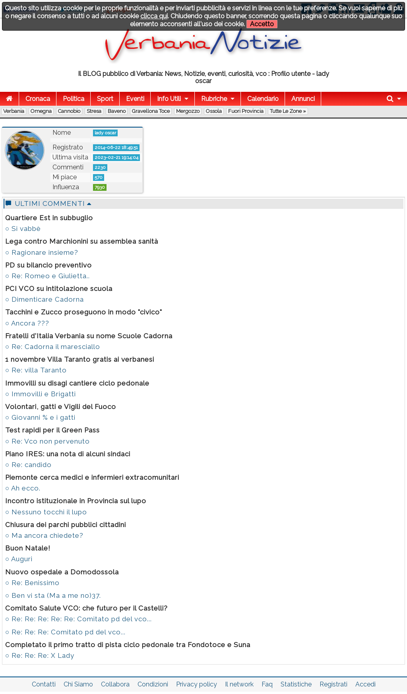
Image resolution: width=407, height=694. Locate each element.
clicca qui (154, 16)
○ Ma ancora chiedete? (44, 535)
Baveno (117, 111)
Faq (267, 684)
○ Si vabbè (23, 229)
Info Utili (169, 99)
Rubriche (214, 99)
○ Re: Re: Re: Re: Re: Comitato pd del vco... (78, 619)
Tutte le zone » (288, 111)
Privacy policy (196, 684)
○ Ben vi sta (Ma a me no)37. (53, 595)
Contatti (44, 684)
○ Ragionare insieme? (41, 252)
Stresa (94, 111)
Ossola (214, 111)
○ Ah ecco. (23, 488)
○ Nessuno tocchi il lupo (46, 512)
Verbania (13, 111)
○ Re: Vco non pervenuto (47, 441)
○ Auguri (19, 559)
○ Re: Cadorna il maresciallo (52, 347)
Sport (105, 99)
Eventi (135, 99)
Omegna (41, 111)
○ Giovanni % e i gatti (40, 417)
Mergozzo (188, 111)
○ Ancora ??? (27, 323)
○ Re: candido (28, 465)
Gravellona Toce (151, 111)
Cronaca (37, 99)
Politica (73, 99)
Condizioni (153, 684)
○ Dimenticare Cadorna (44, 299)
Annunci (303, 99)
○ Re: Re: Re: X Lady (39, 655)
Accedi (365, 684)
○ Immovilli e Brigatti (40, 394)
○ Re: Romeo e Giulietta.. (47, 276)
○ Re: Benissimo (32, 583)
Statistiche (296, 684)
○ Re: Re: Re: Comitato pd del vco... (65, 632)
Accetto (262, 24)
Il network (239, 684)
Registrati (333, 684)
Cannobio (69, 111)
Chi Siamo (78, 684)
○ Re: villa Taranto (36, 370)
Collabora (115, 684)
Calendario (263, 99)
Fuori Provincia (246, 111)
